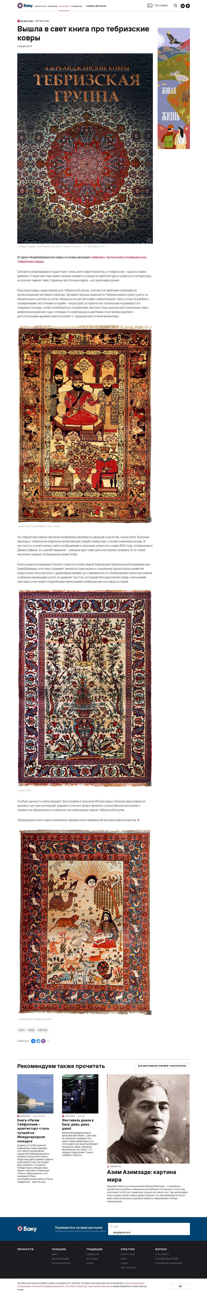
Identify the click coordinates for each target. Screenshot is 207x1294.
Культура (64, 6)
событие (42, 1030)
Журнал (161, 1249)
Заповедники (60, 1259)
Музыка (81, 1116)
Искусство (128, 1254)
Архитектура (39, 1116)
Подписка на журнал (168, 1263)
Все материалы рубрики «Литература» (162, 1066)
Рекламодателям (166, 1259)
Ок (180, 1286)
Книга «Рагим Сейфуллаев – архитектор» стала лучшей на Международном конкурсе (33, 1130)
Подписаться (121, 1232)
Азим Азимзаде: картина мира (141, 1175)
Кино (124, 1259)
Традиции (76, 6)
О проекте (162, 1254)
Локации (53, 6)
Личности (40, 6)
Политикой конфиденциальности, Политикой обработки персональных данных (71, 1286)
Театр (124, 1263)
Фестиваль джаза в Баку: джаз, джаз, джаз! (78, 1124)
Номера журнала (96, 6)
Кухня (90, 1263)
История (92, 1259)
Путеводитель (61, 1263)
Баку (55, 1254)
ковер (31, 1030)
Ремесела (92, 1254)
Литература (42, 21)
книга (21, 1030)
